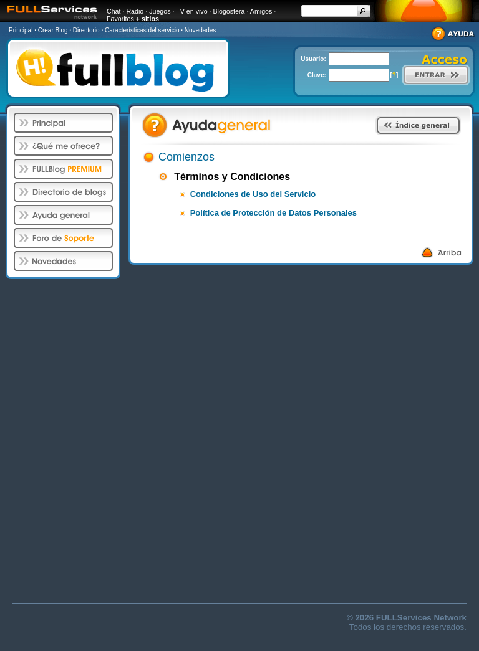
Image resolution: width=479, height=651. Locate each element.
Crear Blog (53, 30)
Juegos (159, 11)
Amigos (261, 11)
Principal (20, 30)
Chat (114, 11)
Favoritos (120, 18)
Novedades (200, 30)
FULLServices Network (421, 617)
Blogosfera (229, 11)
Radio (134, 11)
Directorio (86, 30)
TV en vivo (191, 11)
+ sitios (147, 18)
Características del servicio (142, 30)
